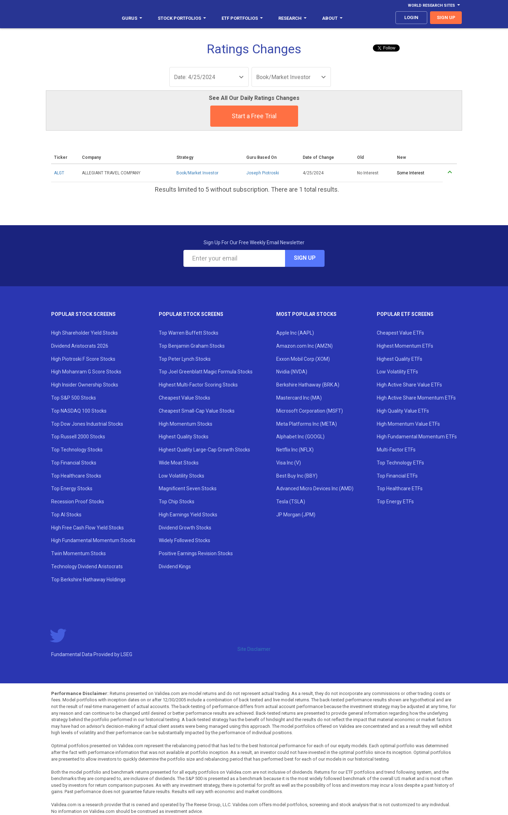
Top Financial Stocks (73, 463)
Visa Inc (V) (288, 463)
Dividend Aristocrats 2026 (79, 346)
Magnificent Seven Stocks (188, 488)
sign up (446, 17)
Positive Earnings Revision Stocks (196, 553)
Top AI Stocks (66, 514)
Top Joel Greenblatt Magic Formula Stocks (206, 371)
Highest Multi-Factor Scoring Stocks (198, 385)
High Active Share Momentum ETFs (416, 398)
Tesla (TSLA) (290, 501)
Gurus (132, 18)
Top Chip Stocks (176, 501)
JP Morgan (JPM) (295, 514)
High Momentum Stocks (185, 424)
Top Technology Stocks (77, 450)
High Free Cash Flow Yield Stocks (87, 528)
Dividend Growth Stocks (185, 528)
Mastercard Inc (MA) (299, 398)
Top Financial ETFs (397, 476)
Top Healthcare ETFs (400, 488)
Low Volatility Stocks (181, 476)
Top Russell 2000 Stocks (78, 436)
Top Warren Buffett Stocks (188, 333)
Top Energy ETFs (395, 501)
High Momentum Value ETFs (408, 424)
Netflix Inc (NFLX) (295, 450)
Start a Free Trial (254, 116)
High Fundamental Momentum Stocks (93, 540)
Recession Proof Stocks (77, 501)
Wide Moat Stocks (179, 463)
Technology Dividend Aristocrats (87, 566)
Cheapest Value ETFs (400, 333)
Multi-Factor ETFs (396, 450)
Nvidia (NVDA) (291, 371)
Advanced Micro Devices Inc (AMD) (314, 488)
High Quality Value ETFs (403, 411)
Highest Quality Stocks (183, 436)
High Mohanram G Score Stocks (86, 371)
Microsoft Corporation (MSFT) (309, 411)
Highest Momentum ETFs (405, 346)
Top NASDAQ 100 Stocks (79, 411)
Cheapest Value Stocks (184, 398)
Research (292, 18)
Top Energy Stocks (71, 488)
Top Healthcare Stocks (76, 476)
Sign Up (305, 257)
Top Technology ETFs (400, 463)
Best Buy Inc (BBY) (297, 476)
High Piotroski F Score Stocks (83, 359)
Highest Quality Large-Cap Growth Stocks (204, 450)
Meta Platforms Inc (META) (306, 424)
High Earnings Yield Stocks (188, 514)
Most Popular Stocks (306, 314)
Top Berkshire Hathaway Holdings (88, 579)
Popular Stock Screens (83, 314)
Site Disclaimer (254, 649)
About (332, 18)
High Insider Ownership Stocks (84, 385)
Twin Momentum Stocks (78, 553)
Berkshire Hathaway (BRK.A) (307, 385)
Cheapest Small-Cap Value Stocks (197, 411)
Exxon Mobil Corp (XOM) (303, 359)
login (411, 17)
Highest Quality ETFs (399, 359)
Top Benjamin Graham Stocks (192, 346)
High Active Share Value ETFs (409, 385)
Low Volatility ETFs (397, 371)
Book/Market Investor (197, 172)
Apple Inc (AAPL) (295, 333)
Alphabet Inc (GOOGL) (300, 436)
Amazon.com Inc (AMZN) (304, 346)
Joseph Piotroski (262, 172)
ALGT (59, 172)
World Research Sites (434, 5)
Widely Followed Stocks (184, 540)
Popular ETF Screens (405, 314)
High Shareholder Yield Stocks (84, 333)
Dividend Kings (175, 566)
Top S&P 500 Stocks (73, 398)
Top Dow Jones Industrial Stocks (87, 424)
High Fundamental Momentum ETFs (417, 436)
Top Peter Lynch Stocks (185, 359)
